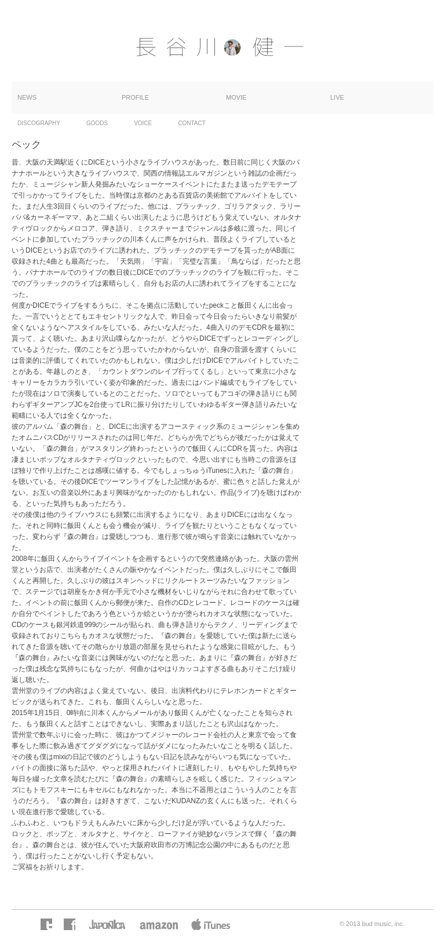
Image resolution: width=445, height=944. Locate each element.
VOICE (143, 123)
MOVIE (236, 97)
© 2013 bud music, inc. (372, 923)
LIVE (337, 97)
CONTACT (192, 123)
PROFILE (135, 97)
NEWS (27, 97)
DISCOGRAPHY (38, 123)
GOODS (97, 123)
